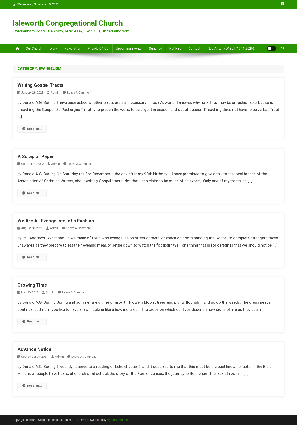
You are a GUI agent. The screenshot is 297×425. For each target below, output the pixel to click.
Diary (53, 48)
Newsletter (73, 48)
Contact (194, 48)
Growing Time (32, 285)
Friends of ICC (98, 48)
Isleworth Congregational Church (68, 23)
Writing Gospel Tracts (40, 85)
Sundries (155, 48)
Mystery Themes (118, 420)
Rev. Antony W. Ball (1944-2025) (231, 48)
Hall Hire (175, 48)
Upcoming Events (129, 48)
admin (55, 92)
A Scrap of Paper (35, 156)
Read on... (32, 128)
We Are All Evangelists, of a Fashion (55, 221)
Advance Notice (34, 349)
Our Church (34, 48)
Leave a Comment (79, 92)
